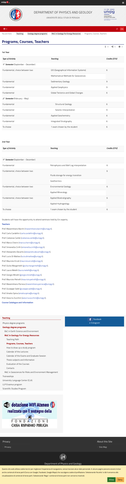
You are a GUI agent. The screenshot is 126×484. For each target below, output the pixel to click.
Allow (111, 479)
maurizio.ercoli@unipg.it (31, 261)
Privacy (8, 447)
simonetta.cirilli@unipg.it (33, 247)
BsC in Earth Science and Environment (22, 331)
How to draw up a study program (20, 347)
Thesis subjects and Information (20, 359)
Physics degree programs (13, 323)
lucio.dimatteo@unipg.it (31, 256)
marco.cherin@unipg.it (29, 242)
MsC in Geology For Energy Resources (22, 335)
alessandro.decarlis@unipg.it (37, 251)
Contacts (10, 368)
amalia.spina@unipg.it (28, 293)
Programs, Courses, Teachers (19, 343)
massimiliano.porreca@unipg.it (39, 284)
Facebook (94, 320)
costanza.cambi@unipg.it (32, 237)
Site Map (103, 447)
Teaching (6, 318)
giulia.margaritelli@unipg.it (35, 265)
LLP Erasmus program (12, 384)
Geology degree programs (14, 327)
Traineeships (8, 376)
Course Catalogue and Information (17, 302)
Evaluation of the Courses (17, 363)
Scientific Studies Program (14, 388)
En (122, 29)
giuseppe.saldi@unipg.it (30, 288)
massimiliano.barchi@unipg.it (38, 228)
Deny (120, 479)
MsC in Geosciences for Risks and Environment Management (31, 372)
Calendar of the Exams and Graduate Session (26, 355)
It (117, 29)
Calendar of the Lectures (17, 351)
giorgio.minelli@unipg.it (30, 274)
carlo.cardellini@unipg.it (31, 233)
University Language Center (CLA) (17, 380)
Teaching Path (12, 339)
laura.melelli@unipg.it (28, 270)
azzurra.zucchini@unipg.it (33, 297)
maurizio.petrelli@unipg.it (33, 279)
